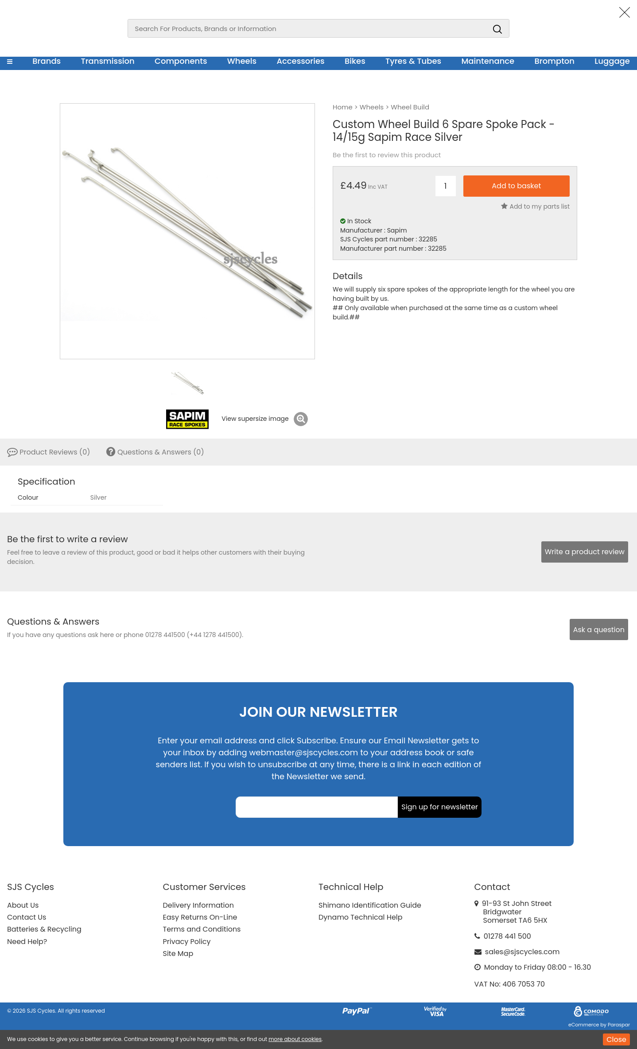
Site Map (178, 953)
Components (181, 60)
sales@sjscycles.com (522, 952)
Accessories (300, 60)
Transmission (108, 60)
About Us (23, 905)
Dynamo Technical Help (360, 917)
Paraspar (619, 1024)
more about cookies (295, 1039)
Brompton (555, 60)
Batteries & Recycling (44, 929)
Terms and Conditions (202, 929)
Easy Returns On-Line (200, 917)
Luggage (612, 60)
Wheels (241, 60)
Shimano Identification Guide (369, 905)
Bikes (355, 60)
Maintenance (487, 60)
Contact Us (26, 917)
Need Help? (27, 941)
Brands (46, 60)
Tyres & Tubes (413, 60)
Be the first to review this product (387, 155)
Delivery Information (198, 905)
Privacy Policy (187, 941)
